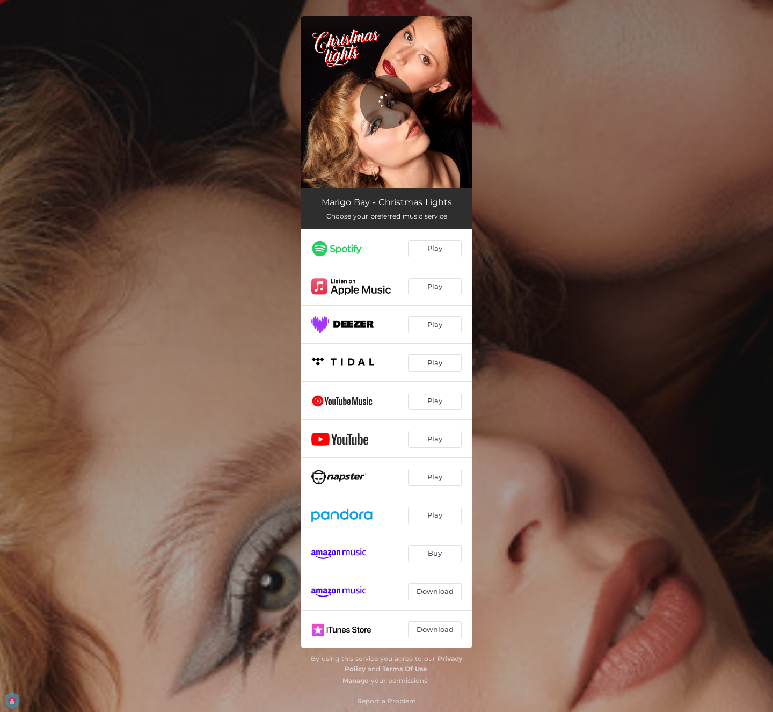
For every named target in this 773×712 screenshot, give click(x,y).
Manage (355, 681)
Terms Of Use (404, 669)
